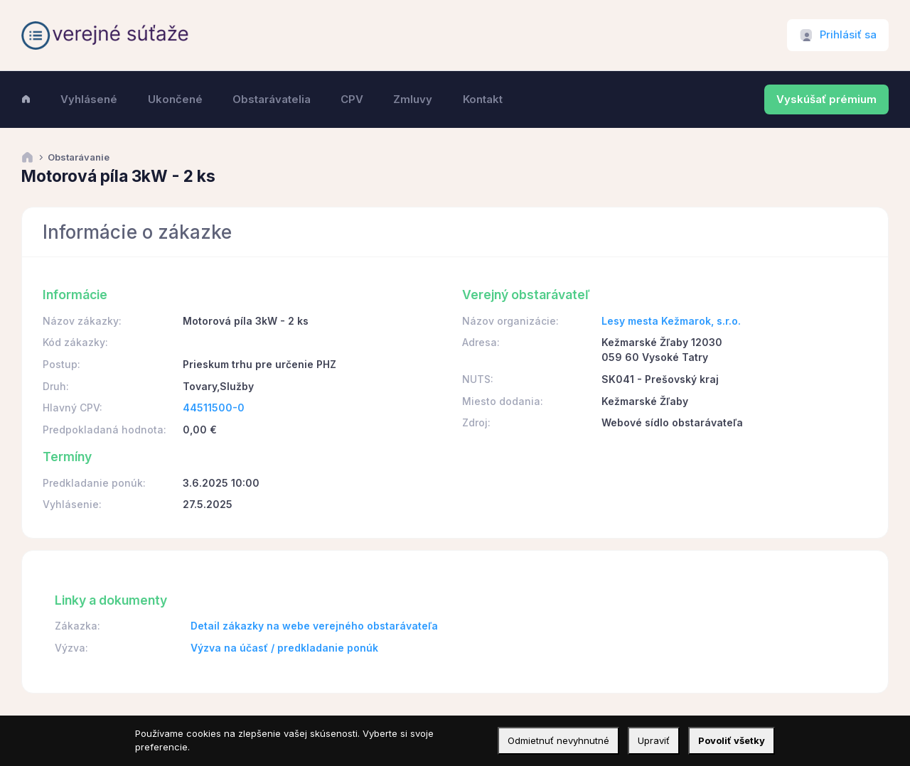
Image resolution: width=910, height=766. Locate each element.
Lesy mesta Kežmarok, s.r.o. (671, 321)
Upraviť (654, 740)
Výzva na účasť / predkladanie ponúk (284, 648)
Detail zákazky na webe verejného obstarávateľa (314, 626)
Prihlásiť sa (848, 34)
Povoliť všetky (731, 740)
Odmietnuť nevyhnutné (558, 740)
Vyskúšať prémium (826, 99)
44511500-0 (214, 407)
